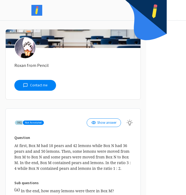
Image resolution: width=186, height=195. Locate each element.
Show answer (103, 122)
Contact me (35, 85)
